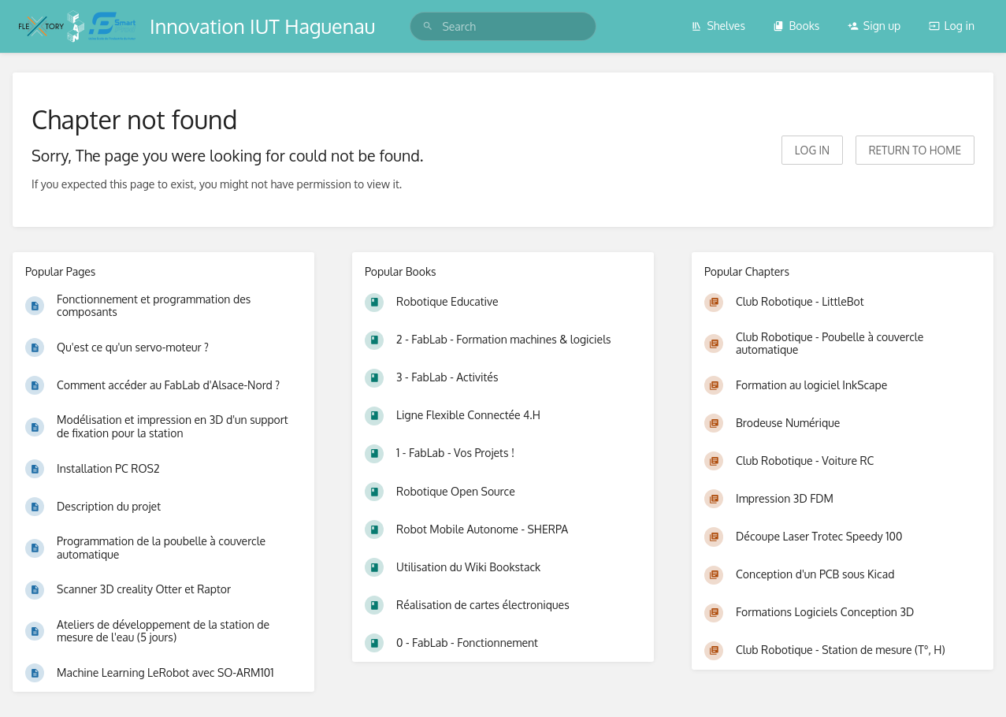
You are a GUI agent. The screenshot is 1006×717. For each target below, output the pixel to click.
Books (796, 25)
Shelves (718, 25)
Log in (951, 25)
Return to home (915, 150)
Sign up (874, 25)
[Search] (427, 26)
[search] (503, 26)
